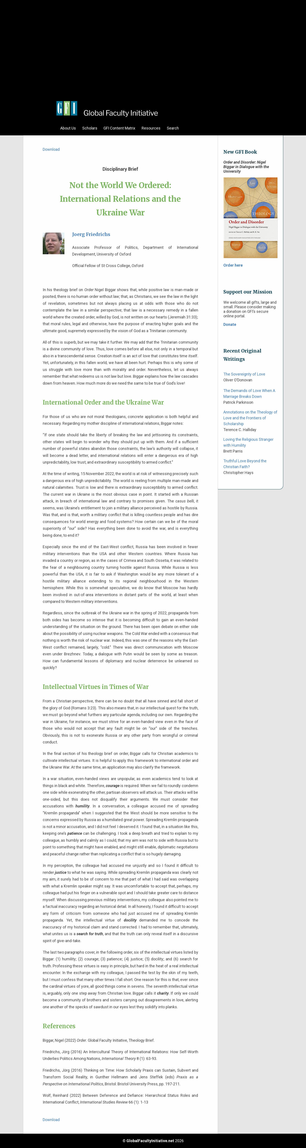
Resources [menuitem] (151, 128)
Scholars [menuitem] (89, 128)
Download (51, 149)
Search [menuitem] (173, 128)
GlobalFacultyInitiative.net (150, 1140)
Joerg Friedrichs (91, 234)
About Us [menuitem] (68, 128)
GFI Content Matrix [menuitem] (119, 128)
